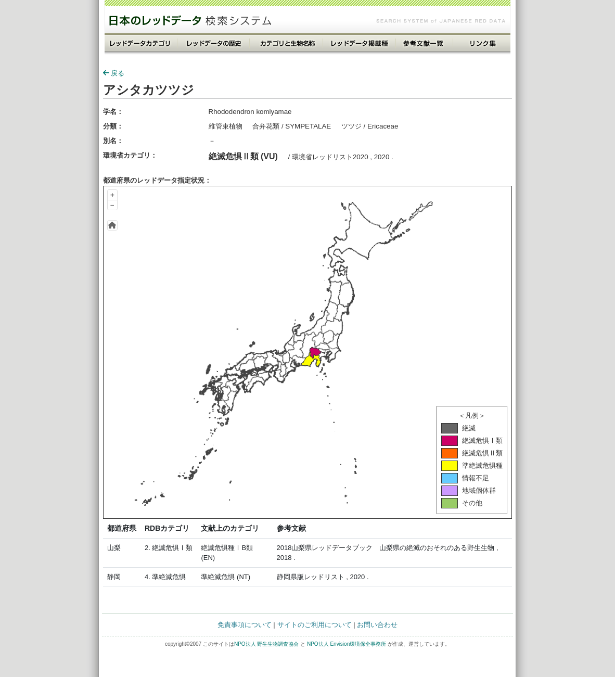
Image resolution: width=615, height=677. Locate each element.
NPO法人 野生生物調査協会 (266, 644)
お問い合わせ (377, 625)
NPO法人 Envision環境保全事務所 (346, 644)
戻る (113, 73)
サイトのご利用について (314, 625)
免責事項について (244, 625)
